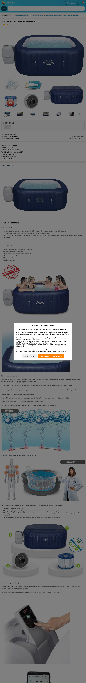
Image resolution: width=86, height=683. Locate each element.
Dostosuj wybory (29, 356)
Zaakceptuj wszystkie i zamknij (51, 356)
